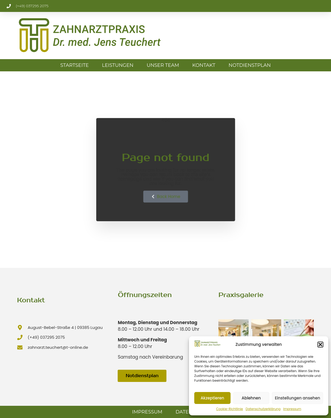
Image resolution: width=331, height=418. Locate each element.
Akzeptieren (212, 398)
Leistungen (118, 65)
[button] (320, 344)
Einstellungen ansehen (297, 398)
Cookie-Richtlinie (229, 409)
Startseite (74, 65)
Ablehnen (251, 398)
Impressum (292, 409)
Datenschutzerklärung (263, 409)
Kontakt (203, 65)
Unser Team (163, 65)
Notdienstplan (250, 65)
